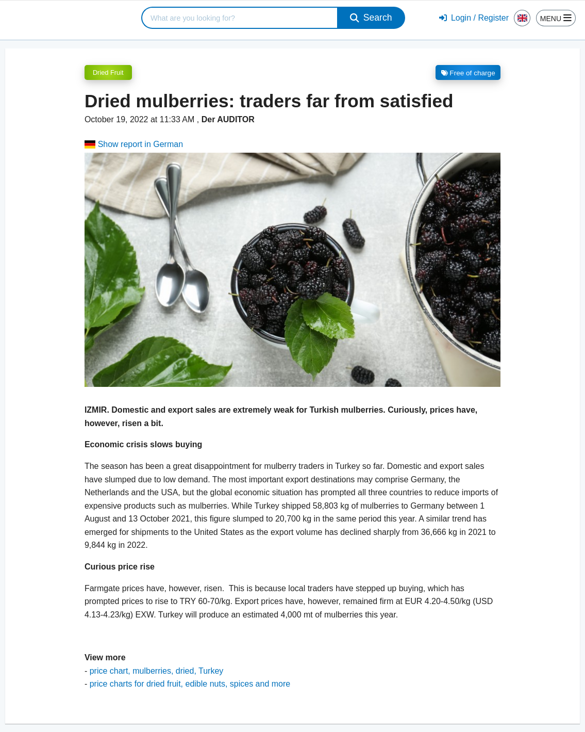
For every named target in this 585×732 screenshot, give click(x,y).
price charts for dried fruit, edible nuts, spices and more (190, 683)
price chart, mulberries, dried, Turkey (157, 670)
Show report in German (134, 144)
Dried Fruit (108, 72)
